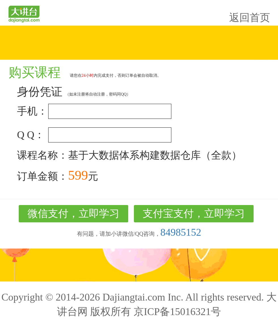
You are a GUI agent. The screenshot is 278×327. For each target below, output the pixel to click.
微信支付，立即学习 (73, 213)
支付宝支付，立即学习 (194, 213)
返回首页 (249, 17)
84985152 (180, 232)
